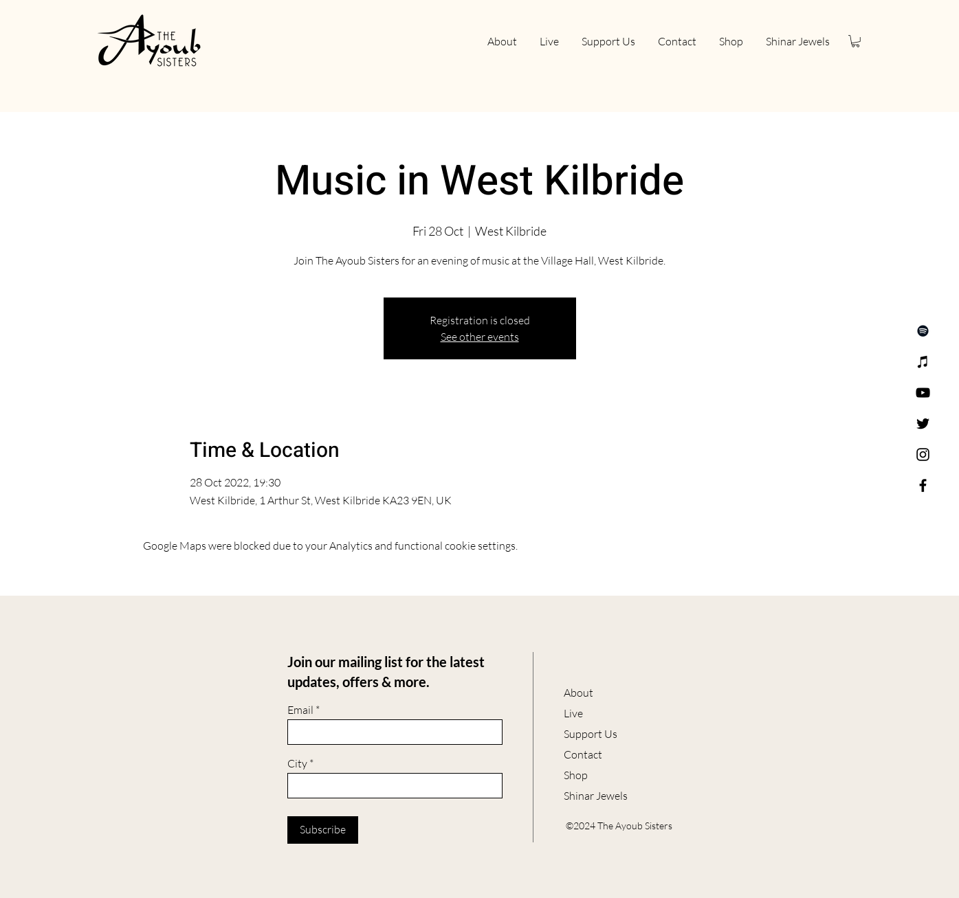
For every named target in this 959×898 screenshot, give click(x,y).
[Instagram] (923, 454)
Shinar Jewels (596, 795)
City (297, 763)
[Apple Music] (923, 361)
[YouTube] (923, 392)
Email (300, 709)
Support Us (590, 734)
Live (573, 713)
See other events (480, 337)
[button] (855, 41)
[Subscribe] (322, 830)
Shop (576, 775)
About (578, 692)
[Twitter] (923, 423)
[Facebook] (923, 485)
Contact (583, 754)
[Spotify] (923, 330)
